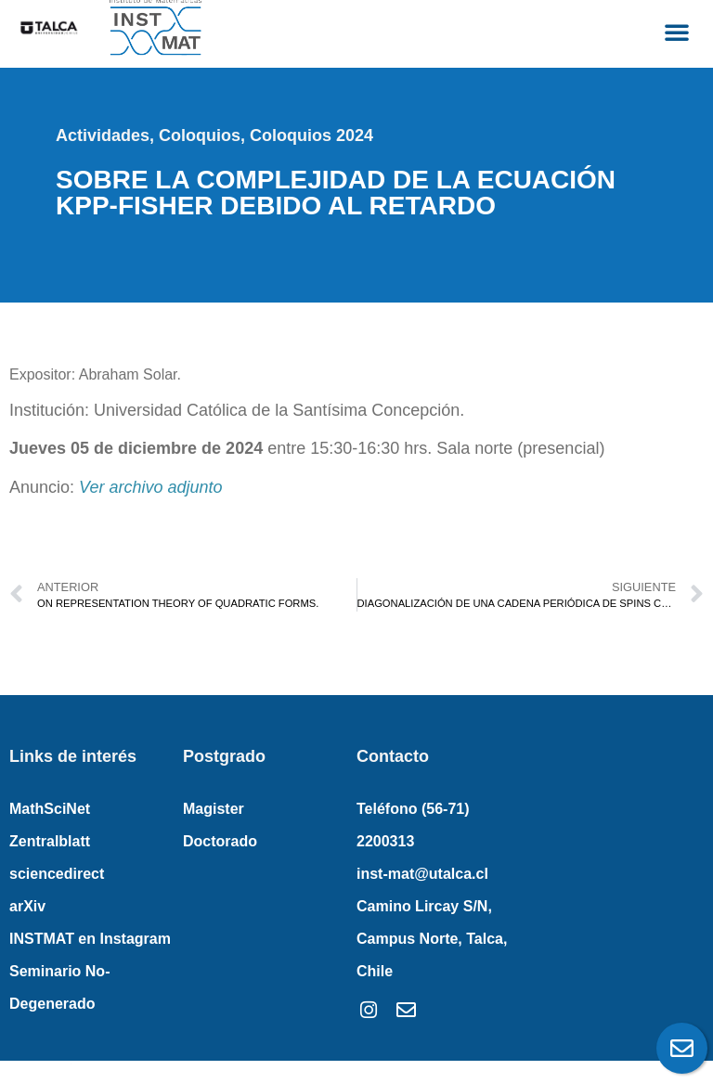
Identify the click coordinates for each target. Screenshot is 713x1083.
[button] (676, 31)
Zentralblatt (49, 841)
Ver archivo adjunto (150, 487)
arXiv (27, 906)
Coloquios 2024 (311, 135)
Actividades (102, 135)
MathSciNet (49, 809)
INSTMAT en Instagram (90, 939)
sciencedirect (56, 874)
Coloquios (199, 135)
